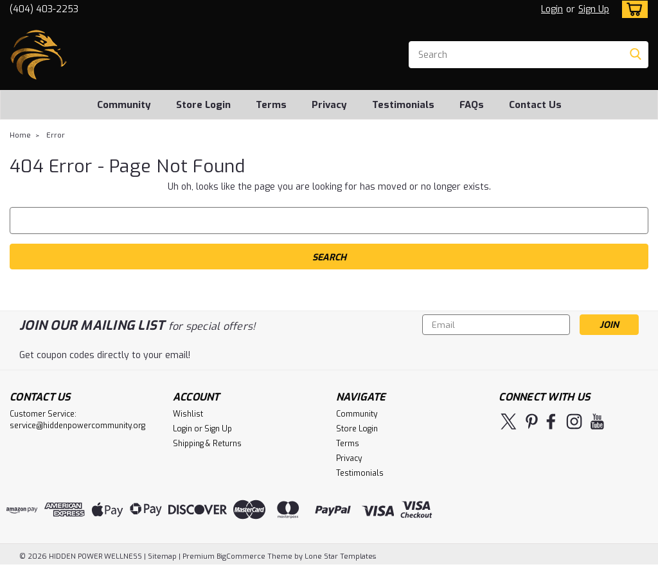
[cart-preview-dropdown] (632, 9)
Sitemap (162, 556)
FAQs (471, 104)
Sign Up (593, 9)
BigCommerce (241, 556)
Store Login (203, 104)
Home (20, 135)
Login (552, 9)
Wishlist (188, 414)
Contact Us (535, 104)
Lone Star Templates (340, 556)
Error (55, 135)
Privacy (329, 104)
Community (124, 104)
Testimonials (403, 104)
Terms (271, 104)
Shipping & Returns (207, 443)
